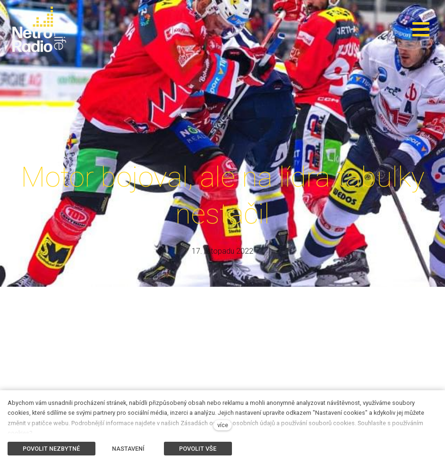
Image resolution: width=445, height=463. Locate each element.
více (222, 425)
